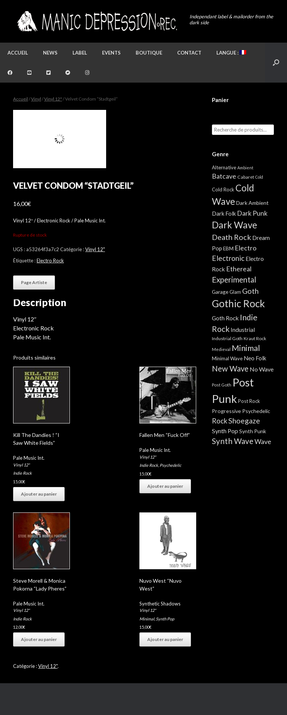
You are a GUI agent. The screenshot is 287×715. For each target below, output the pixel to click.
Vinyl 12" (53, 99)
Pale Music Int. (28, 458)
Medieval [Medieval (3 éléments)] (221, 349)
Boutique (149, 53)
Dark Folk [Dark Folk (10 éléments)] (224, 213)
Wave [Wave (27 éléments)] (262, 441)
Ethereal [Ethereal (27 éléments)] (238, 269)
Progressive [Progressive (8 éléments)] (226, 411)
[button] (276, 63)
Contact (189, 53)
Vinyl (36, 99)
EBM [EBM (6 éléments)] (228, 249)
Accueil (17, 53)
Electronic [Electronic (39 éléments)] (228, 258)
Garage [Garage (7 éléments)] (220, 292)
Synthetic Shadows (159, 604)
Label (79, 53)
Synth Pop (165, 618)
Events (111, 53)
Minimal (146, 618)
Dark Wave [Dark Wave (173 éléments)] (234, 224)
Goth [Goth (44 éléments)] (250, 291)
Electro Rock (50, 260)
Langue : (231, 53)
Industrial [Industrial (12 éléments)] (243, 329)
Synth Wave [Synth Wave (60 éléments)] (232, 441)
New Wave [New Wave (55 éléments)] (230, 368)
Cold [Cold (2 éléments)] (259, 177)
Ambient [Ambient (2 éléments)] (245, 167)
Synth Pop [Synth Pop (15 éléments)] (225, 430)
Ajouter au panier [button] (39, 494)
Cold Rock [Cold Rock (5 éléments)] (223, 189)
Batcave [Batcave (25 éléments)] (224, 176)
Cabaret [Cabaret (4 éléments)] (245, 177)
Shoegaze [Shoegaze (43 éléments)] (244, 420)
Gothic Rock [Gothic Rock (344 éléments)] (238, 303)
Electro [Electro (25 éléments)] (245, 248)
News (50, 53)
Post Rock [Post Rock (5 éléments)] (249, 401)
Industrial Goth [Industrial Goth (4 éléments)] (227, 338)
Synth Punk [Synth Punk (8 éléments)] (252, 431)
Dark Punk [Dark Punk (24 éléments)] (252, 213)
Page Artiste (34, 282)
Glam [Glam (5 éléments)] (235, 292)
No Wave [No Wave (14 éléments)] (262, 369)
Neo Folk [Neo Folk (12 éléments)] (255, 358)
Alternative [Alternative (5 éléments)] (224, 167)
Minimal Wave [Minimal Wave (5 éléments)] (227, 358)
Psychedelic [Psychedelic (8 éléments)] (256, 411)
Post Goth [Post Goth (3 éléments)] (221, 384)
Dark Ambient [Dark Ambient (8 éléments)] (252, 203)
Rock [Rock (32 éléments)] (219, 421)
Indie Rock (22, 473)
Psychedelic (170, 465)
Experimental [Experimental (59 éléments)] (234, 279)
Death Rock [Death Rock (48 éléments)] (231, 236)
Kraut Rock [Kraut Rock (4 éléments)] (255, 338)
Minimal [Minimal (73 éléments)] (246, 348)
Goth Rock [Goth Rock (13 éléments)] (225, 317)
